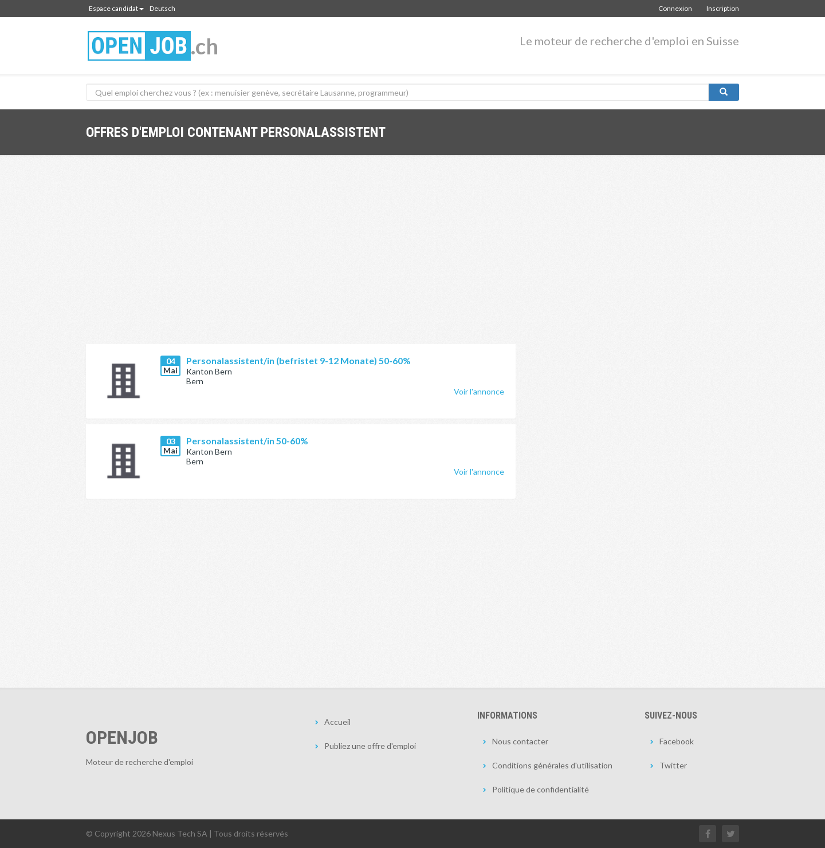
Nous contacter (520, 741)
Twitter (673, 765)
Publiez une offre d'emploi (370, 746)
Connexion (675, 8)
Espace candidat (116, 8)
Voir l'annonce (479, 391)
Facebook (676, 741)
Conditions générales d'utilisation (552, 765)
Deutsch (162, 8)
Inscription (722, 8)
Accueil (337, 722)
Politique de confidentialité (540, 789)
